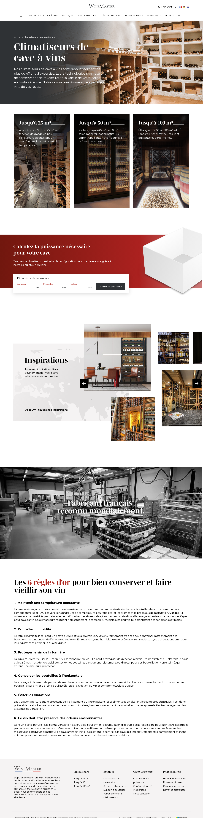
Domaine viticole (172, 782)
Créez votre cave (110, 15)
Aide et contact (174, 15)
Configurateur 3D (142, 786)
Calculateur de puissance (141, 780)
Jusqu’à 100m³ (82, 786)
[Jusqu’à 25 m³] (42, 161)
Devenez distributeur (174, 789)
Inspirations (139, 789)
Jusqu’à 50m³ (81, 782)
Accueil (18, 37)
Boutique (67, 15)
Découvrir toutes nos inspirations (46, 409)
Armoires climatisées (114, 786)
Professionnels (133, 15)
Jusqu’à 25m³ (81, 778)
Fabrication (154, 15)
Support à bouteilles (114, 789)
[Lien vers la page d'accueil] (102, 8)
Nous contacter (141, 793)
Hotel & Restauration (174, 778)
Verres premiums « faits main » (112, 795)
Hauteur (73, 284)
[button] (84, 383)
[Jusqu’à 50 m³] (102, 161)
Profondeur (48, 284)
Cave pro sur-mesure (174, 786)
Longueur (21, 284)
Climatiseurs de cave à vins (42, 15)
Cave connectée (86, 15)
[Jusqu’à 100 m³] (161, 161)
